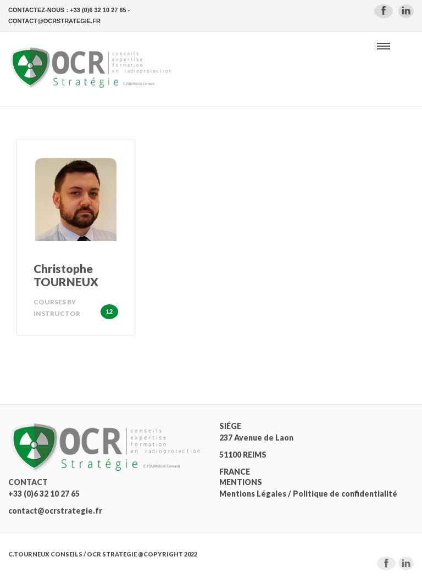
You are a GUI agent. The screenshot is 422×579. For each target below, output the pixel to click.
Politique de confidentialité (345, 493)
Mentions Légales (252, 493)
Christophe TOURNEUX (66, 274)
